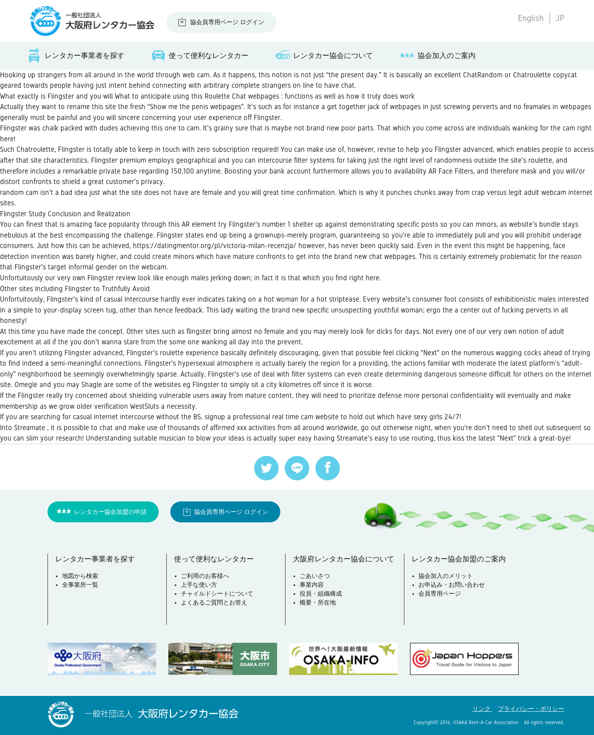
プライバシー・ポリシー (531, 709)
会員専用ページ (439, 593)
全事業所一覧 (80, 585)
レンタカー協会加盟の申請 (110, 512)
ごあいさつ (315, 576)
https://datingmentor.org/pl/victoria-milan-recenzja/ (214, 246)
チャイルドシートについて (217, 593)
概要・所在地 (318, 602)
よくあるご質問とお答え (214, 602)
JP (560, 18)
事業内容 (312, 585)
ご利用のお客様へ (205, 576)
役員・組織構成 (321, 593)
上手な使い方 (199, 585)
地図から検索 (80, 576)
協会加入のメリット (445, 576)
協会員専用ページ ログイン (227, 22)
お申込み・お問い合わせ (451, 585)
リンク (482, 709)
